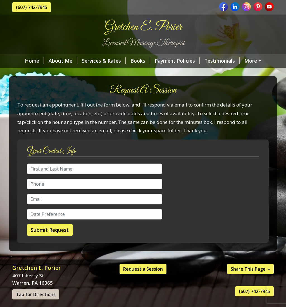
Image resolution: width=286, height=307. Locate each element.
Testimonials (214, 60)
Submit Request (50, 241)
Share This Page (249, 281)
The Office (251, 60)
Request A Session (86, 72)
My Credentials (37, 72)
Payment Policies (169, 60)
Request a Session (143, 281)
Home (26, 60)
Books (132, 60)
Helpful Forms (169, 72)
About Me (54, 60)
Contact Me (131, 72)
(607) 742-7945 (31, 7)
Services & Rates (96, 60)
